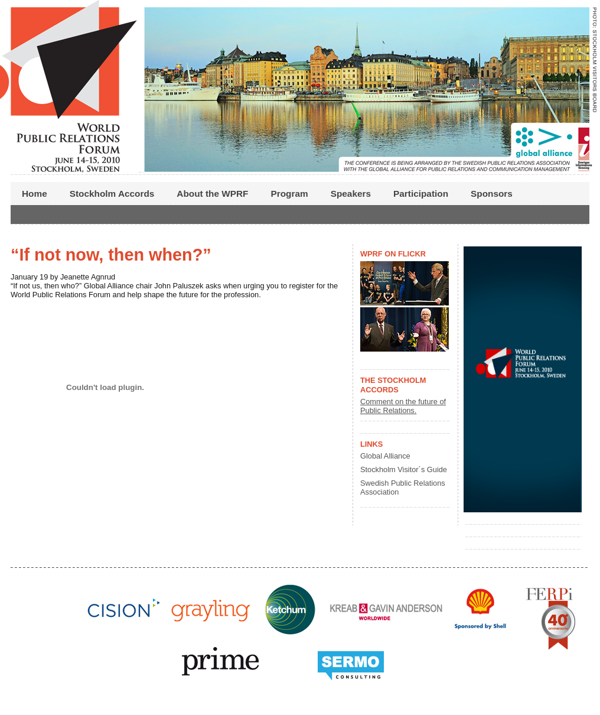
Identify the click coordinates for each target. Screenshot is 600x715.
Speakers (351, 193)
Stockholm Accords (112, 193)
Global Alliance (385, 455)
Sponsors (492, 193)
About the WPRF (212, 193)
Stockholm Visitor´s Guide (403, 469)
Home (34, 193)
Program (289, 193)
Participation (420, 193)
